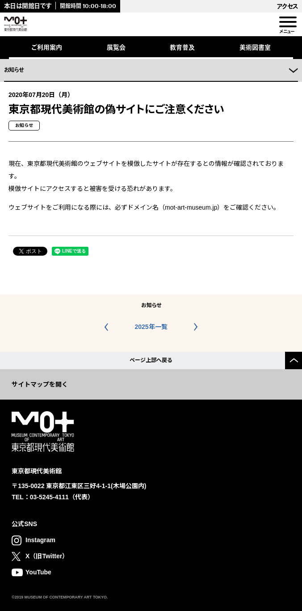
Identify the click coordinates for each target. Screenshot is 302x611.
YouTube (38, 572)
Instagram (40, 540)
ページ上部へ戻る (151, 360)
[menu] (287, 22)
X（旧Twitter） (46, 556)
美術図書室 (255, 47)
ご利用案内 (46, 47)
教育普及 (182, 47)
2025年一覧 (150, 326)
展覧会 (116, 47)
